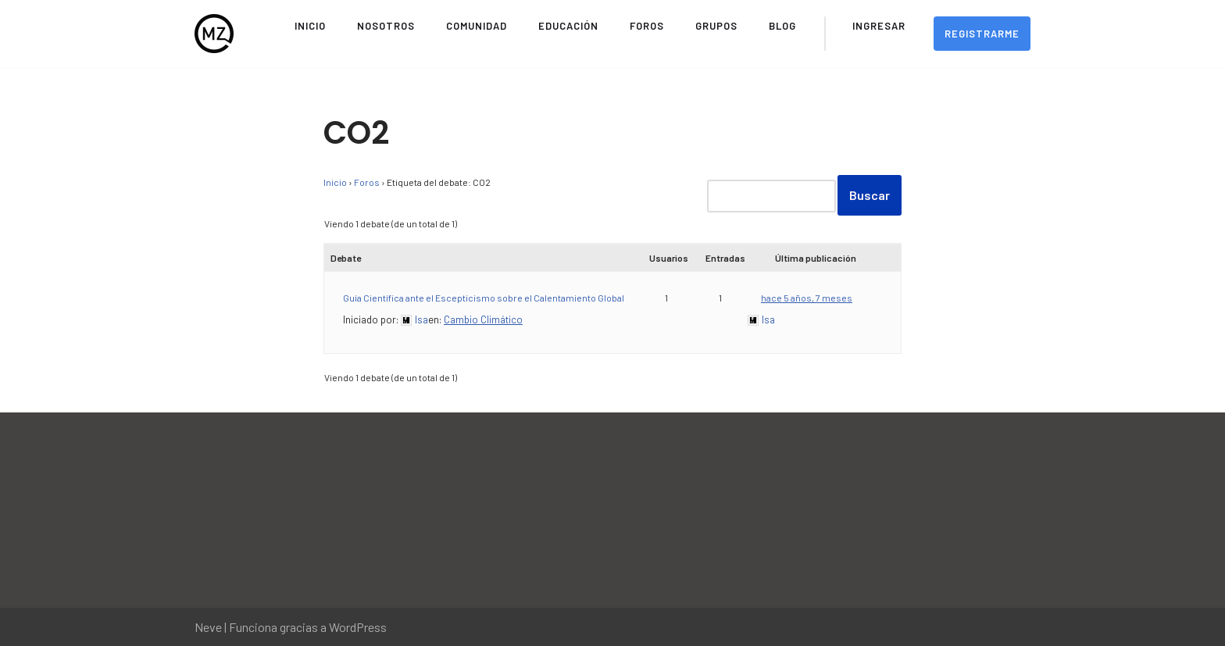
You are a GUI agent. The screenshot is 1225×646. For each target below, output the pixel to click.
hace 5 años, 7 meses (806, 297)
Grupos (716, 26)
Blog (782, 26)
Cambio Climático (483, 319)
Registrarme (982, 33)
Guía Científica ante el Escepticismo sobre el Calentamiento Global (483, 297)
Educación (568, 26)
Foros (647, 26)
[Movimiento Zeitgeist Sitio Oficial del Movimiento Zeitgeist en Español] (214, 33)
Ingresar (878, 26)
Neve (208, 626)
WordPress (358, 626)
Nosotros (386, 26)
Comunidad (476, 26)
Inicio (310, 26)
